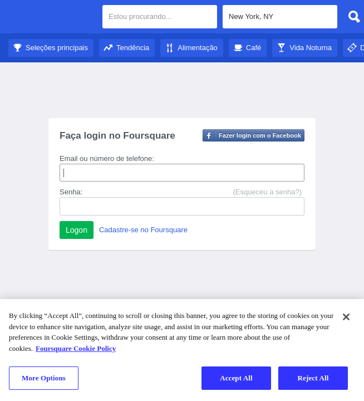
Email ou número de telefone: (107, 158)
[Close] (346, 317)
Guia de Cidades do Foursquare (51, 18)
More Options (44, 378)
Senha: (71, 192)
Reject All (313, 378)
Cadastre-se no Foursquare (143, 230)
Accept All (236, 378)
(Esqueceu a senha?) (267, 192)
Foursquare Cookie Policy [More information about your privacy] (76, 348)
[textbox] (280, 16)
